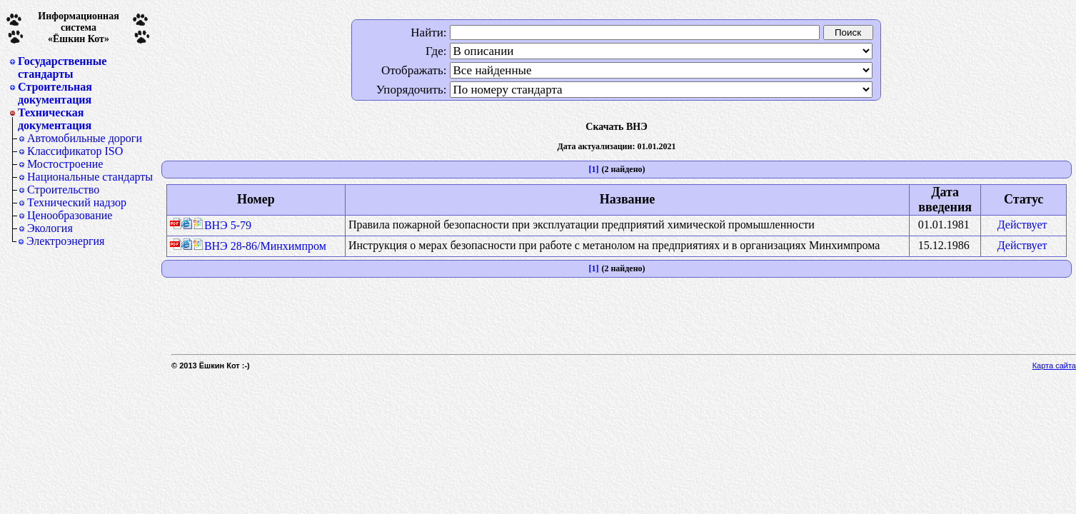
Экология (50, 228)
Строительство (63, 189)
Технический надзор (76, 202)
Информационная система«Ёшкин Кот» (78, 27)
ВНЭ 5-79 (222, 225)
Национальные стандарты (90, 177)
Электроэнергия (65, 241)
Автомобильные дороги (84, 138)
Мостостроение (65, 164)
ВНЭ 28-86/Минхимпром (259, 246)
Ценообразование (69, 215)
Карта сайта (1054, 365)
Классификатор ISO (75, 151)
